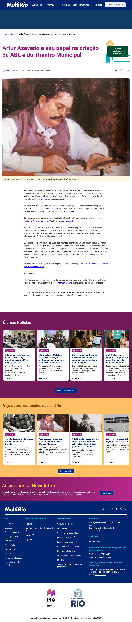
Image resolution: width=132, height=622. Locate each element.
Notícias (66, 5)
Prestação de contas (67, 542)
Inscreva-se (106, 493)
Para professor (11, 541)
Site (6, 519)
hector (30, 535)
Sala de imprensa (12, 532)
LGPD (60, 560)
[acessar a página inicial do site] (17, 4)
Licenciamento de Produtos (12, 563)
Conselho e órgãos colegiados (71, 533)
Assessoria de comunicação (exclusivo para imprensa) (107, 548)
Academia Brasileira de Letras (36, 221)
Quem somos (10, 524)
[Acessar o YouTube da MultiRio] (102, 509)
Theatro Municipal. (65, 221)
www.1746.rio (100, 575)
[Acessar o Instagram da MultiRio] (106, 509)
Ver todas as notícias (66, 390)
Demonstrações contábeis (69, 546)
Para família (10, 549)
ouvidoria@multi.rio (97, 541)
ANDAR (30, 524)
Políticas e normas (66, 537)
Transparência (64, 519)
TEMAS (30, 539)
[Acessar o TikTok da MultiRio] (111, 509)
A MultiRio (38, 5)
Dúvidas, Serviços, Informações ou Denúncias (105, 563)
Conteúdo (53, 5)
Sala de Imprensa (81, 5)
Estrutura (8, 528)
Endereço (93, 519)
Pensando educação (13, 558)
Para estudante (11, 545)
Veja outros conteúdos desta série (32, 405)
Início (6, 34)
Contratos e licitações (67, 551)
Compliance (63, 528)
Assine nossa (28, 486)
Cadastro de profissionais (69, 555)
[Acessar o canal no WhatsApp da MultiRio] (121, 509)
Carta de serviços (65, 524)
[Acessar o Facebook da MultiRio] (116, 509)
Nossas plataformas (36, 519)
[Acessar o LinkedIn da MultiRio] (125, 509)
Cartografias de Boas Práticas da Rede (40, 529)
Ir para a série (66, 471)
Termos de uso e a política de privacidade (69, 565)
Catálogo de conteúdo (14, 536)
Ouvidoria (93, 536)
